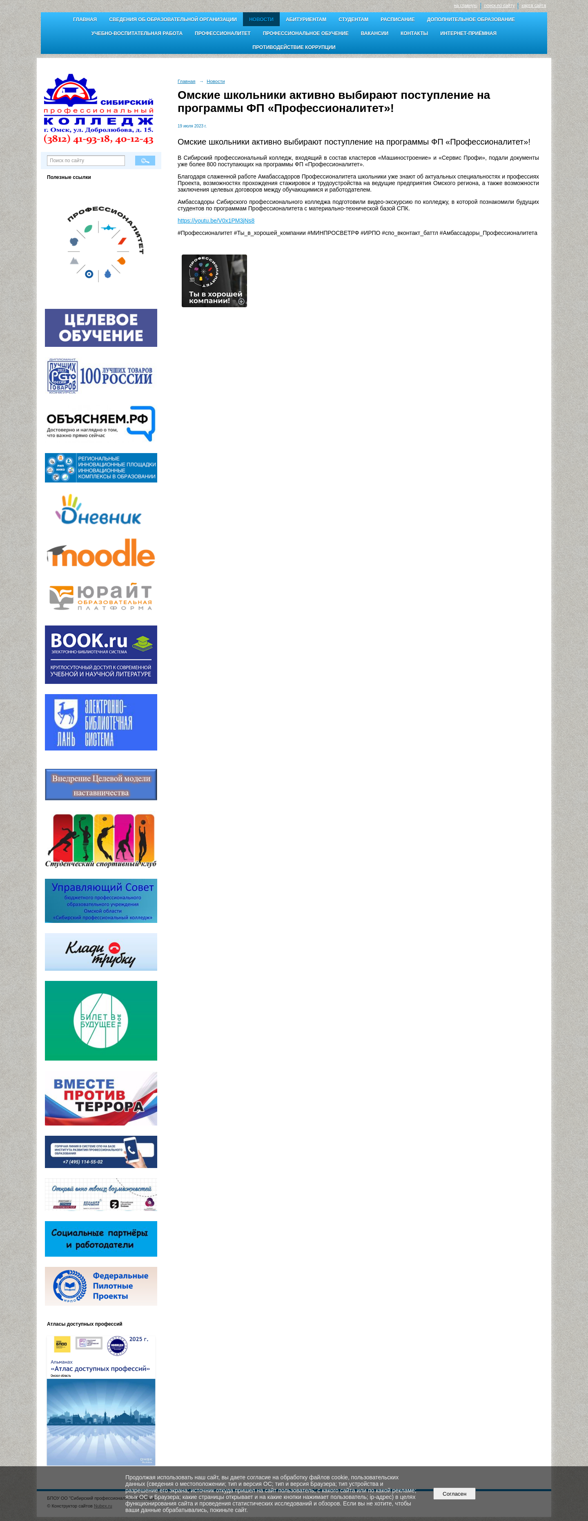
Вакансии (374, 33)
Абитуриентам (306, 19)
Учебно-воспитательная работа (137, 33)
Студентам (353, 19)
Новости (261, 19)
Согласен (455, 1494)
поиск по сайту (499, 5)
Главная (85, 19)
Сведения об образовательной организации (173, 19)
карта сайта (533, 5)
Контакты (414, 33)
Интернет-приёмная (468, 33)
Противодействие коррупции (293, 47)
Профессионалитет (223, 33)
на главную (465, 5)
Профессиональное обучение (306, 33)
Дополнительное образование (471, 19)
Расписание (398, 19)
